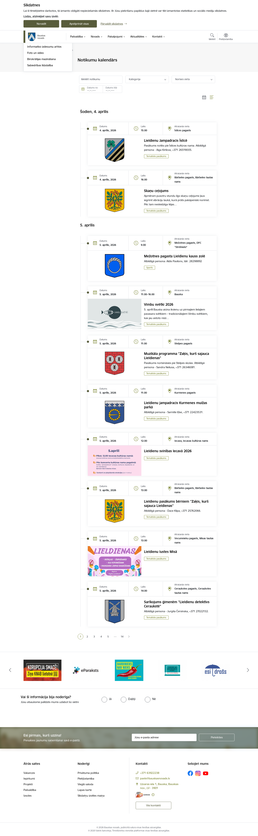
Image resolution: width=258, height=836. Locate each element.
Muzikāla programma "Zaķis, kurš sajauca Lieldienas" (176, 355)
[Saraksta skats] (212, 97)
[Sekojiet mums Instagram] (198, 773)
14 (122, 636)
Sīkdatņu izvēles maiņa (91, 795)
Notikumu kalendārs (39, 66)
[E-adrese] (143, 795)
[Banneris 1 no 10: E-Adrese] (42, 670)
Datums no (92, 87)
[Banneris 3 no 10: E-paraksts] (129, 670)
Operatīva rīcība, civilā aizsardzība (47, 60)
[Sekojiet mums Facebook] (190, 773)
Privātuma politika (88, 773)
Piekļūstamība (86, 778)
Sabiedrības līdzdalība (40, 103)
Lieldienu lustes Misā (160, 552)
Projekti (28, 784)
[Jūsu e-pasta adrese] (164, 737)
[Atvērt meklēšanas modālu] (212, 37)
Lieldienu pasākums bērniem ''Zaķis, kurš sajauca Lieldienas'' (176, 503)
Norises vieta (182, 79)
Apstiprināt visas (79, 23)
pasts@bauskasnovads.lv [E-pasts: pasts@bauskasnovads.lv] (155, 778)
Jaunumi (32, 72)
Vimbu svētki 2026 (158, 304)
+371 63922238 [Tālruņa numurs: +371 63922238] (149, 773)
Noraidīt (41, 23)
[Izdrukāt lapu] (226, 58)
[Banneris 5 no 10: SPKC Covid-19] (215, 670)
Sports (149, 267)
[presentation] (30, 714)
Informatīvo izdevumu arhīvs (44, 85)
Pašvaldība (30, 790)
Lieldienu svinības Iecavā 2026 (168, 451)
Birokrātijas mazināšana (41, 97)
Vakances (29, 773)
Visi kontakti (153, 805)
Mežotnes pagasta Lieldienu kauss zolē (174, 256)
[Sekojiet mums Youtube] (205, 773)
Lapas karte (85, 790)
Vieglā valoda (85, 784)
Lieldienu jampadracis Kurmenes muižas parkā (175, 405)
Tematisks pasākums (156, 156)
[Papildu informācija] (153, 794)
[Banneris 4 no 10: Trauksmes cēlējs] (172, 670)
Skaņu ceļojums (156, 191)
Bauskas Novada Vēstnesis (43, 78)
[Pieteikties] (216, 737)
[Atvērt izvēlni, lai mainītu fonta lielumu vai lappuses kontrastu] (225, 37)
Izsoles (28, 795)
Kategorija (134, 79)
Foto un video (35, 91)
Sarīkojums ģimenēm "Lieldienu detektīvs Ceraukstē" (176, 604)
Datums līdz (111, 87)
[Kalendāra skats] (204, 97)
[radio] (106, 699)
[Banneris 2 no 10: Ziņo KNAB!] (86, 670)
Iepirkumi (29, 778)
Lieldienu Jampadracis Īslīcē (165, 140)
